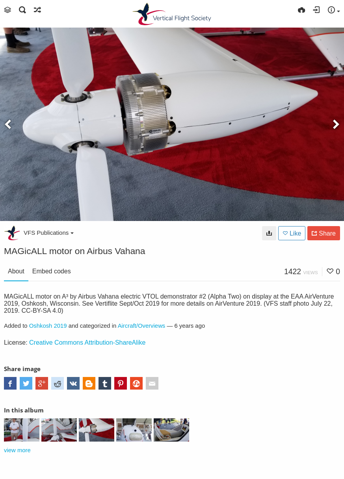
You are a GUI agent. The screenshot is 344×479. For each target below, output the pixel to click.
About (16, 271)
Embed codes (51, 271)
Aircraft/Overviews (141, 326)
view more (17, 450)
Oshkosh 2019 (48, 326)
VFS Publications (49, 232)
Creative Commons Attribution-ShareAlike (87, 342)
